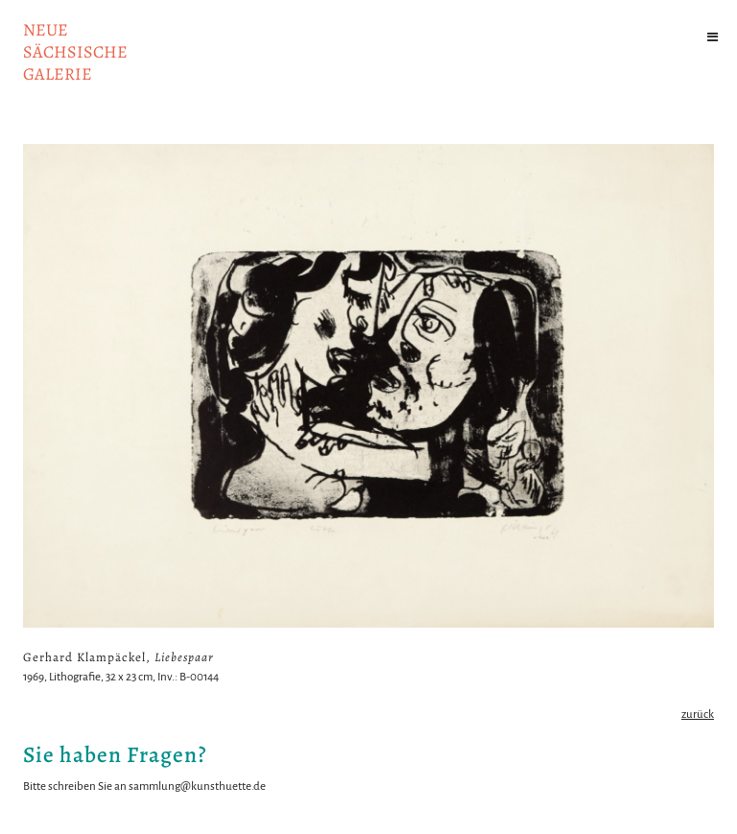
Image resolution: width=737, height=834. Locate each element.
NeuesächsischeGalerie (75, 51)
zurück (697, 714)
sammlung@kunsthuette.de (197, 786)
